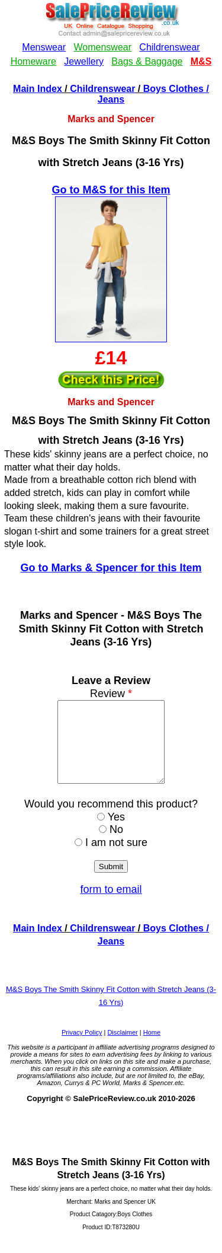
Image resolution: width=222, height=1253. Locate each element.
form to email (110, 905)
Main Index (37, 89)
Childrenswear (102, 89)
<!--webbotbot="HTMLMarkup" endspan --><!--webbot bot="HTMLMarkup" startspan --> (111, 40)
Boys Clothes (173, 89)
